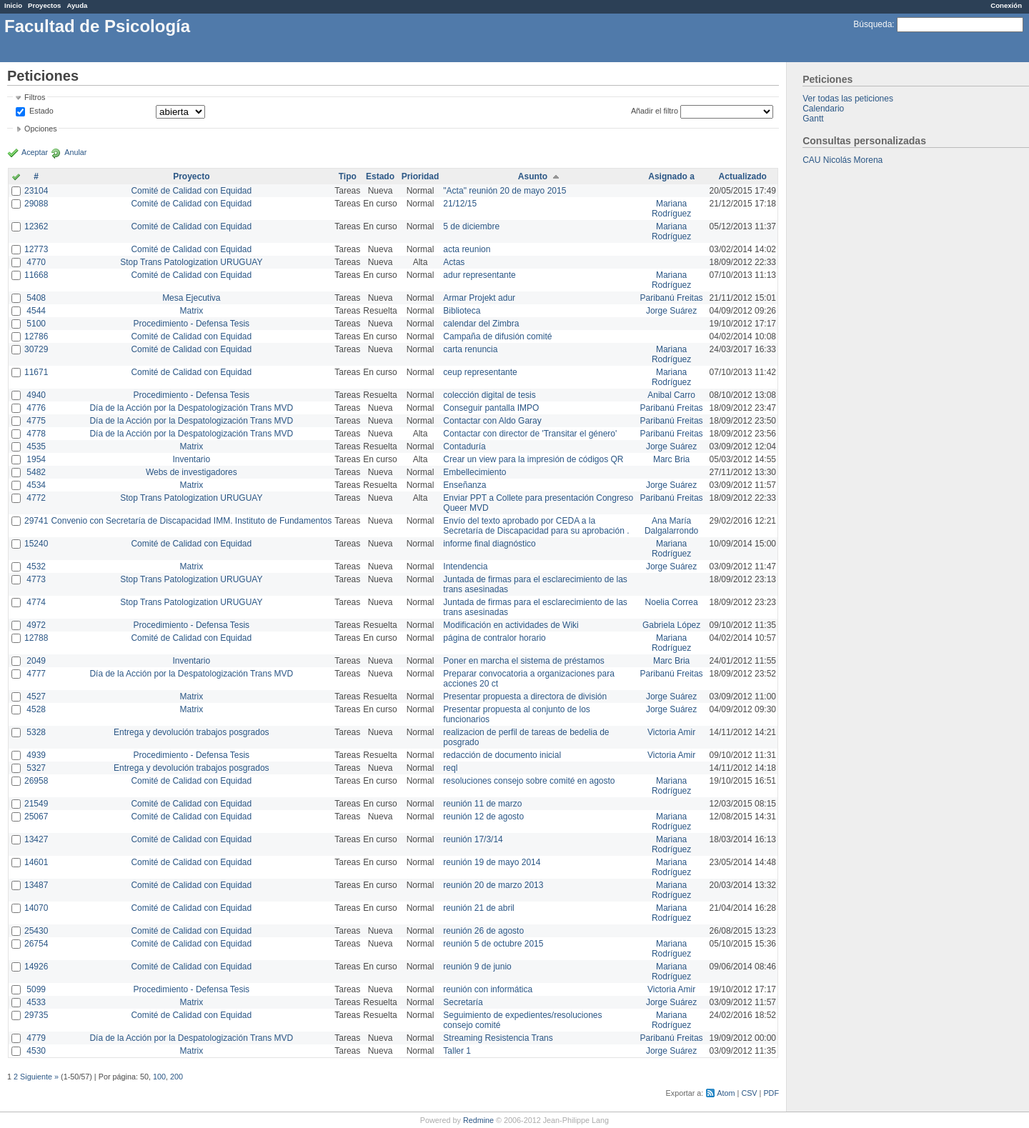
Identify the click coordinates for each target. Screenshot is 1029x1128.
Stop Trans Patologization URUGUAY (191, 262)
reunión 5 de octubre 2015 (493, 944)
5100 (36, 324)
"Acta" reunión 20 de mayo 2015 (504, 191)
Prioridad (420, 176)
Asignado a (671, 176)
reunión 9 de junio (477, 967)
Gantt (812, 119)
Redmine (478, 1120)
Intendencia (465, 566)
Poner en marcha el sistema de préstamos (523, 661)
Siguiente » (39, 1076)
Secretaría (462, 1002)
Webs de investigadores (191, 472)
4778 (36, 434)
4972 (36, 625)
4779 (36, 1038)
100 (159, 1076)
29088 (36, 204)
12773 (36, 249)
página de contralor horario (494, 638)
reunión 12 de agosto (483, 817)
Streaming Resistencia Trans (497, 1038)
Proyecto (191, 176)
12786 (36, 336)
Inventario (191, 459)
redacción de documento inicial (502, 755)
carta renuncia (470, 349)
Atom (726, 1093)
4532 (36, 566)
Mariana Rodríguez (671, 209)
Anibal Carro (671, 395)
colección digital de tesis (489, 395)
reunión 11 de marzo (482, 804)
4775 (36, 421)
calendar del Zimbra (481, 324)
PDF (771, 1093)
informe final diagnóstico (489, 544)
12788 (36, 638)
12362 (36, 226)
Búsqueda (872, 24)
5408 (36, 298)
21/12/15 (460, 204)
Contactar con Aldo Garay (492, 421)
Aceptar (34, 152)
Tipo (348, 176)
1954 (36, 459)
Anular (75, 152)
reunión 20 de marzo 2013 (493, 885)
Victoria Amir (671, 732)
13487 (36, 885)
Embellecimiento (474, 472)
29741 (36, 521)
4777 (36, 674)
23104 (36, 191)
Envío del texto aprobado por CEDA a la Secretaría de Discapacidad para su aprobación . (536, 526)
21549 (36, 804)
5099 (36, 989)
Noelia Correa (671, 602)
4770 (36, 262)
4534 (36, 485)
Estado (41, 110)
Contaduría (464, 446)
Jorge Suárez (671, 311)
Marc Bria (671, 459)
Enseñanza (464, 485)
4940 (36, 395)
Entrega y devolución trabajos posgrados (191, 732)
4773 (36, 579)
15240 (36, 544)
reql (450, 768)
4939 (36, 755)
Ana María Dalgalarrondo (671, 526)
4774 (36, 602)
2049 (36, 661)
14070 (36, 908)
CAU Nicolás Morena (842, 160)
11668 (36, 275)
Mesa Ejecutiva (191, 298)
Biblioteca (461, 311)
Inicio (13, 5)
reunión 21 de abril (478, 908)
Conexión (1006, 5)
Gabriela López (671, 625)
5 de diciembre (471, 226)
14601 (36, 862)
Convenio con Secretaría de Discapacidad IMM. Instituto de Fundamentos (191, 521)
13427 (36, 839)
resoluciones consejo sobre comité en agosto (529, 781)
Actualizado (743, 176)
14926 (36, 967)
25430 (36, 931)
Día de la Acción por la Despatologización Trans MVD (191, 408)
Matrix (191, 311)
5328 (36, 732)
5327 (36, 768)
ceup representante (480, 372)
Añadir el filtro (654, 110)
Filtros (34, 97)
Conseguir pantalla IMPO (491, 408)
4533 (36, 1002)
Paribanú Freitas (671, 298)
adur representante (479, 275)
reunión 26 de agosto (483, 931)
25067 (36, 817)
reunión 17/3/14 (472, 839)
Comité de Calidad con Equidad (191, 191)
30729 (36, 349)
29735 (36, 1015)
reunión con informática (487, 989)
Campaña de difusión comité (497, 336)
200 (176, 1076)
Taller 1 (457, 1051)
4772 (36, 498)
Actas (453, 262)
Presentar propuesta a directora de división (525, 697)
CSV (749, 1093)
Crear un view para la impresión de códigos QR (533, 459)
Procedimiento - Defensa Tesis (192, 324)
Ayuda (76, 5)
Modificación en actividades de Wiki (510, 625)
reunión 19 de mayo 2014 (491, 862)
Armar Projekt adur (479, 298)
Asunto (532, 176)
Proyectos (44, 5)
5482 (36, 472)
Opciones (40, 128)
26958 (36, 781)
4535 (36, 446)
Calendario (823, 109)
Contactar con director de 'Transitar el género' (530, 434)
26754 (36, 944)
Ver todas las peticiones (847, 99)
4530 (36, 1051)
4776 (36, 408)
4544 (36, 311)
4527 (36, 697)
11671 (36, 372)
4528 (36, 709)
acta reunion (466, 249)
